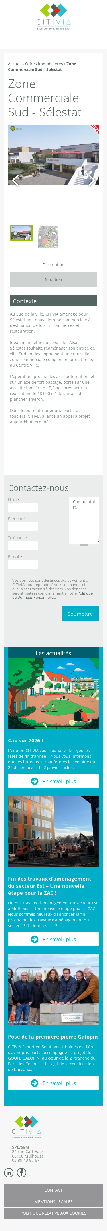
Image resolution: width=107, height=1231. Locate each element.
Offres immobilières (44, 63)
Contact (53, 1190)
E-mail (15, 556)
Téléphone (17, 537)
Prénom (16, 518)
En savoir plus (59, 781)
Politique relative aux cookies (53, 1213)
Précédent (15, 180)
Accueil (15, 63)
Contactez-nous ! (40, 487)
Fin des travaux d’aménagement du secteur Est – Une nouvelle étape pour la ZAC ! (49, 885)
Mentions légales (53, 1201)
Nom (14, 499)
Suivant (91, 180)
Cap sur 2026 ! (25, 740)
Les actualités (53, 653)
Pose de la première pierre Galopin (53, 1036)
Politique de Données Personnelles (52, 595)
